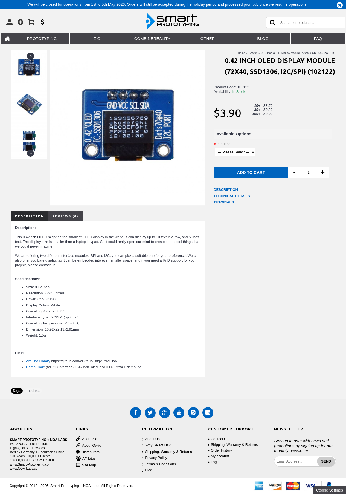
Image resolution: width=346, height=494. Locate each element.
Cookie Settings (329, 490)
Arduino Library (38, 361)
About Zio (86, 439)
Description (29, 216)
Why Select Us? (156, 445)
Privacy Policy (154, 458)
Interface (224, 144)
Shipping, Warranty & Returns (167, 452)
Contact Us (218, 439)
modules (33, 391)
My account (218, 456)
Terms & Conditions (159, 464)
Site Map (86, 465)
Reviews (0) (65, 216)
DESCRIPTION (226, 190)
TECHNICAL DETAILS (232, 196)
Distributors (88, 452)
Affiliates (86, 458)
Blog (147, 470)
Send (326, 461)
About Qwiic (88, 445)
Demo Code (35, 367)
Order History (220, 450)
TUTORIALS (224, 202)
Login (214, 462)
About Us (150, 439)
